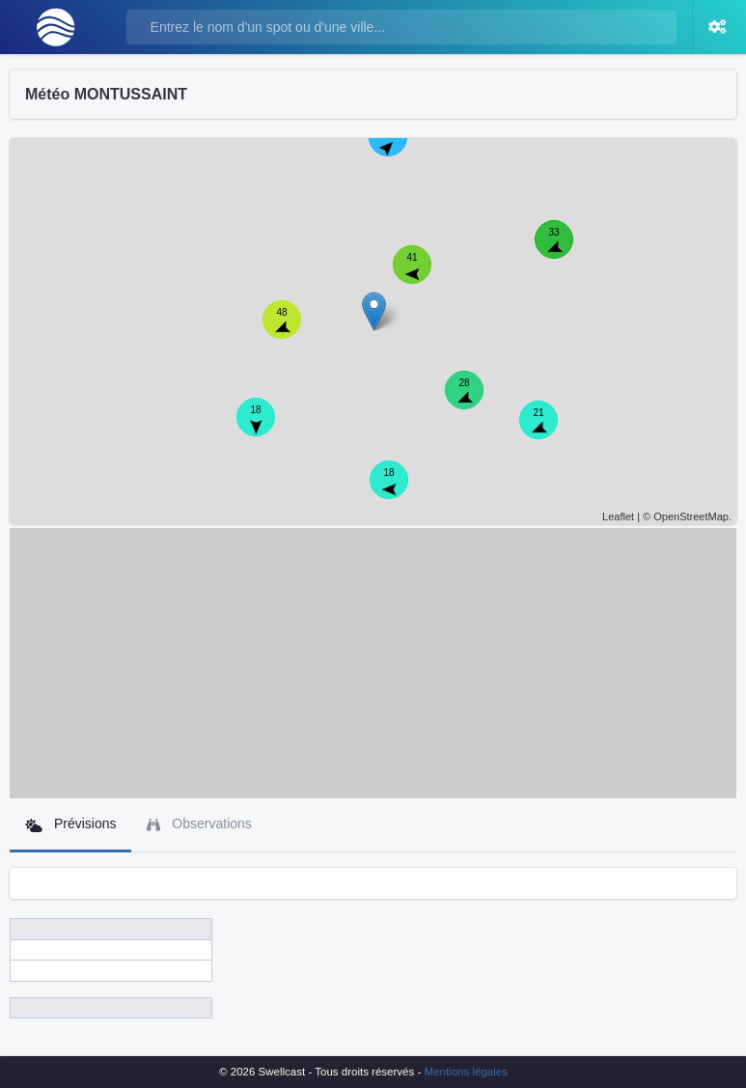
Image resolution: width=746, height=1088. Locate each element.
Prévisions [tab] (70, 824)
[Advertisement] (373, 663)
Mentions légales (466, 1071)
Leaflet (618, 516)
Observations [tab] (199, 824)
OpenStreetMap (691, 516)
